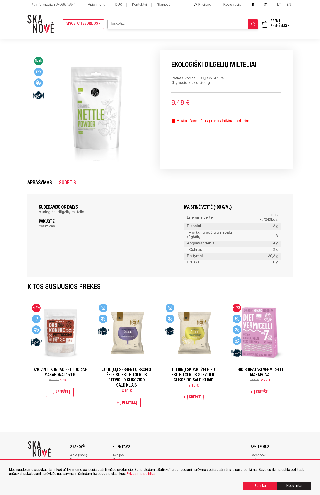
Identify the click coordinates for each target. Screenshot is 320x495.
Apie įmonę (96, 5)
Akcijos (118, 455)
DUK (118, 5)
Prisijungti (203, 5)
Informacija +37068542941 (54, 5)
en (289, 5)
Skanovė (163, 5)
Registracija (232, 5)
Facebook (258, 455)
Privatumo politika (141, 474)
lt (279, 5)
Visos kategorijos (83, 24)
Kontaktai (139, 5)
